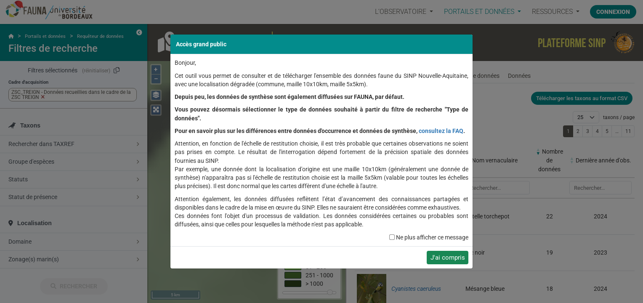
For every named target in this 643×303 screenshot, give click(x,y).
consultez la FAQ (441, 131)
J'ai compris (447, 257)
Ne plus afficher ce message (432, 237)
